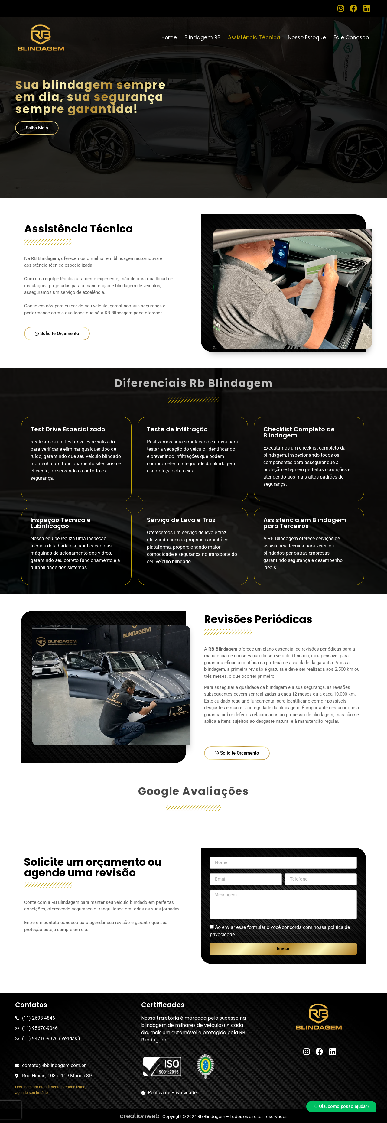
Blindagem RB (202, 37)
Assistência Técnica (254, 37)
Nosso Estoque (307, 37)
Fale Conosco (351, 37)
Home (169, 37)
